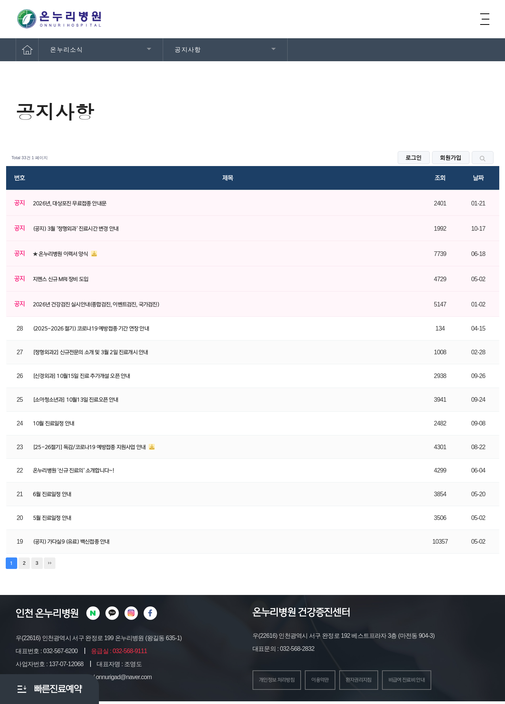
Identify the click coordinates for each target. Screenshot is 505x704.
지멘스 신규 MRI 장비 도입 (60, 279)
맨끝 (49, 563)
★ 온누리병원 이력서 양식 (61, 254)
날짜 (478, 177)
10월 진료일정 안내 (53, 423)
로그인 (414, 158)
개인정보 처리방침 (281, 681)
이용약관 (331, 681)
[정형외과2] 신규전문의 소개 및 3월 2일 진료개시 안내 (90, 352)
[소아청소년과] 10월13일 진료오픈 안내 (75, 400)
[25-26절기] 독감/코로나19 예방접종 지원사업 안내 (90, 447)
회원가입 (450, 158)
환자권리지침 (375, 681)
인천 (24, 613)
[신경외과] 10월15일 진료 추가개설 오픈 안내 (81, 376)
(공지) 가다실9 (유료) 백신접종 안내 (71, 542)
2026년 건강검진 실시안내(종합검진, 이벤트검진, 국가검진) (96, 304)
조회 (440, 177)
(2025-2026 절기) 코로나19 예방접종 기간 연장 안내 (91, 329)
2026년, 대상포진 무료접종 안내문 (69, 203)
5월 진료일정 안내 (52, 518)
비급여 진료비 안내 (431, 681)
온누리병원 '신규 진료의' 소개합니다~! (73, 471)
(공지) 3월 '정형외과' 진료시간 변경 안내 (75, 229)
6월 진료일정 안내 (52, 494)
